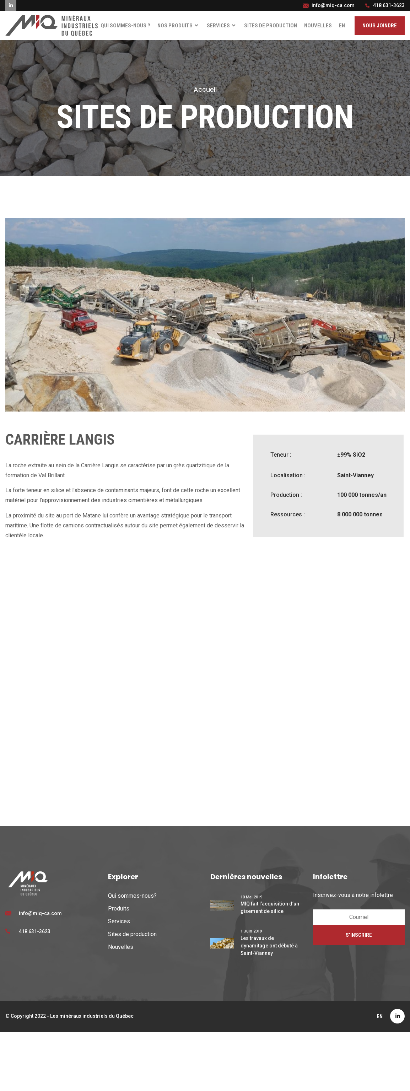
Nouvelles (318, 25)
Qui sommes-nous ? (125, 25)
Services (222, 26)
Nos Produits (178, 26)
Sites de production (270, 25)
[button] (380, 25)
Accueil (205, 89)
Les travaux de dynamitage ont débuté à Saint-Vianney (269, 945)
